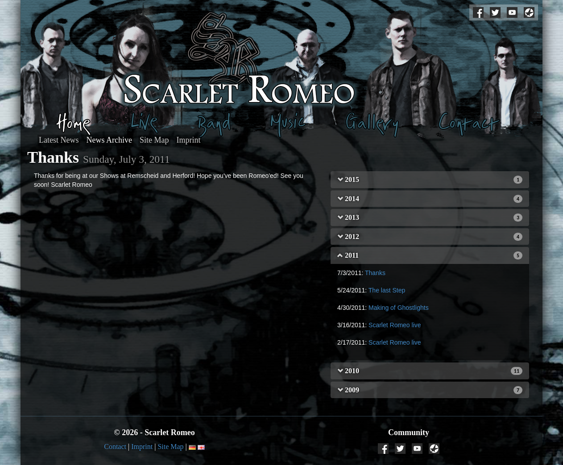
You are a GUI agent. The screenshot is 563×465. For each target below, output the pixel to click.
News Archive (109, 140)
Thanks (375, 272)
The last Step (387, 290)
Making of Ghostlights (398, 307)
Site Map (154, 140)
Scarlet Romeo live (394, 325)
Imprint (189, 140)
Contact (115, 446)
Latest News (59, 140)
